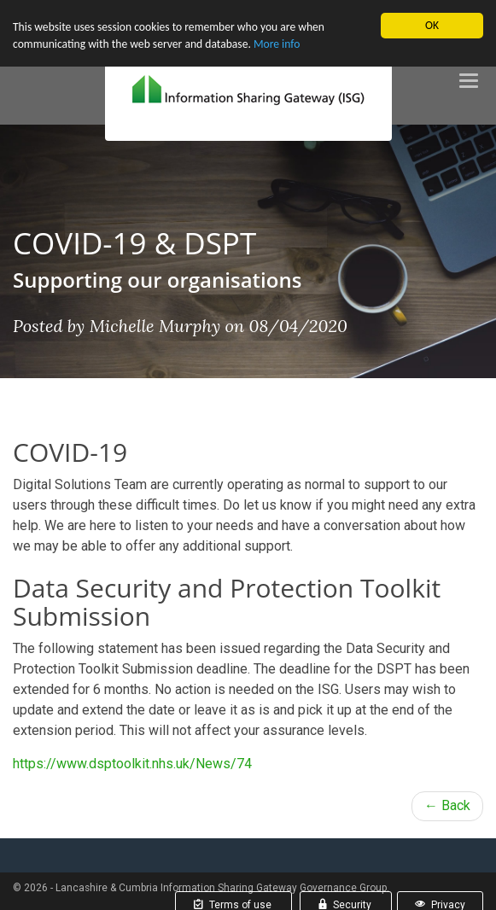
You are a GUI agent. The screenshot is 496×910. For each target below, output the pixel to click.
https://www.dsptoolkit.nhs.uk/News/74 (132, 763)
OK (432, 25)
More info (277, 44)
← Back (447, 805)
